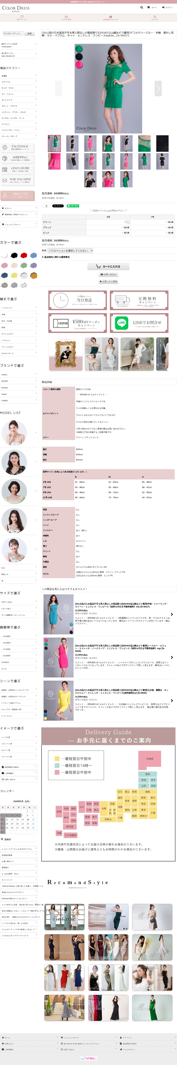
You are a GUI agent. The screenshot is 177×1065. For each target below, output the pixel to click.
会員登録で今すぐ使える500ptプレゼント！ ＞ (88, 2)
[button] (142, 7)
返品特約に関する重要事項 (56, 257)
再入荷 (170, 222)
